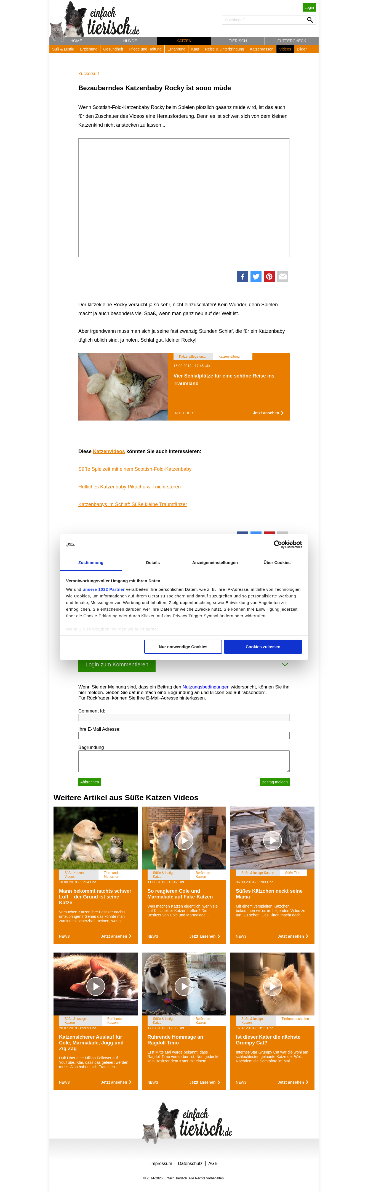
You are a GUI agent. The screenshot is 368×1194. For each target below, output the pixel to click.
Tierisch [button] (238, 41)
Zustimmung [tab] (90, 562)
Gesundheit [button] (113, 49)
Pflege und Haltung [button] (145, 49)
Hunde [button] (130, 41)
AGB (213, 1163)
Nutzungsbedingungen (206, 687)
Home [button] (76, 41)
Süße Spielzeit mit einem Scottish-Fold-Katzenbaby (134, 469)
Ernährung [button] (176, 49)
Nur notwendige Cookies (183, 646)
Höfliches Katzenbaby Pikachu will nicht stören (129, 487)
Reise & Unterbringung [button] (224, 49)
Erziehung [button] (88, 49)
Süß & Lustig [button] (63, 49)
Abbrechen (89, 782)
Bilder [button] (302, 49)
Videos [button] (285, 49)
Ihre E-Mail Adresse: (99, 729)
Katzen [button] (184, 41)
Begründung (91, 747)
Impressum (161, 1163)
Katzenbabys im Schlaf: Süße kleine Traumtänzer (132, 504)
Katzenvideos (109, 451)
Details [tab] (153, 562)
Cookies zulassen (263, 646)
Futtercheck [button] (292, 41)
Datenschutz (190, 1163)
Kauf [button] (195, 49)
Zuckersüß (88, 73)
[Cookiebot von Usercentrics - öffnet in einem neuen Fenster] (278, 544)
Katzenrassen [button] (262, 49)
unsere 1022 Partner (103, 589)
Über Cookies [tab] (277, 562)
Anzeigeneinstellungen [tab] (215, 562)
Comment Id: (91, 711)
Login (309, 7)
